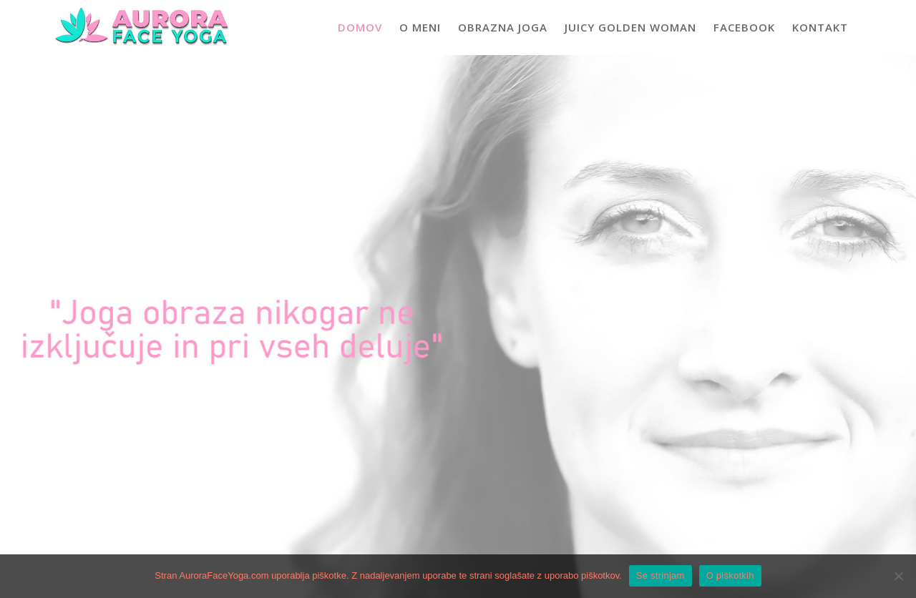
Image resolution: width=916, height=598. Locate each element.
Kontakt (820, 27)
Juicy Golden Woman (630, 27)
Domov (360, 27)
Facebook (744, 27)
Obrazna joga (502, 27)
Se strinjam (660, 575)
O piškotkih (730, 575)
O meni (420, 27)
